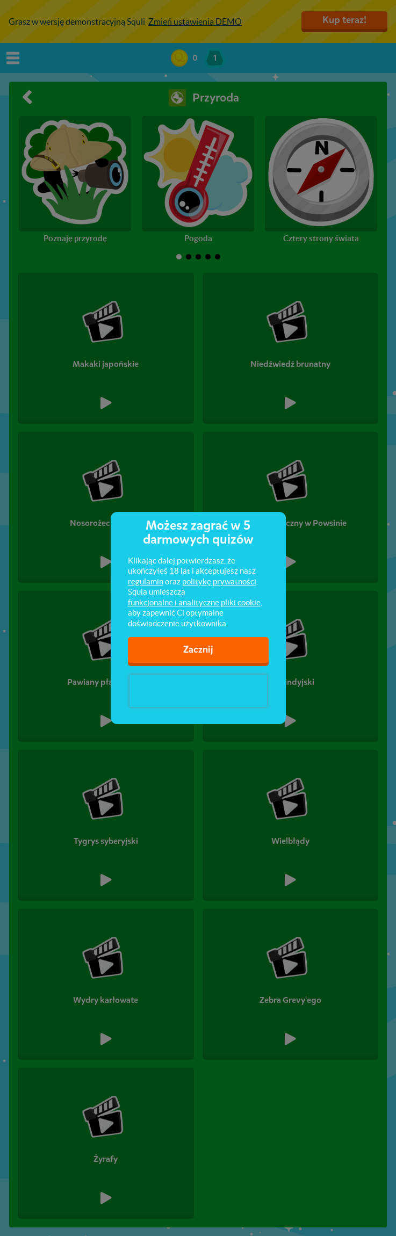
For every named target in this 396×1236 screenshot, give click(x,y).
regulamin (145, 581)
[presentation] (198, 691)
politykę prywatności (219, 581)
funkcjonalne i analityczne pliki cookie (194, 602)
